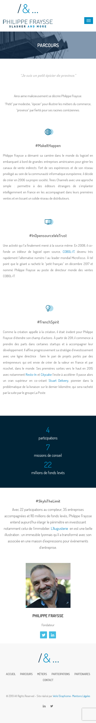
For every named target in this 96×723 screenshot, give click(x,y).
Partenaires (82, 674)
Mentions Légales (81, 696)
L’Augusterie (59, 528)
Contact (48, 680)
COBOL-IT (68, 251)
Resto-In (31, 374)
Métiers (42, 674)
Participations (61, 674)
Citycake (46, 374)
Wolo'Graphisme (62, 696)
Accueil (11, 674)
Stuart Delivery (58, 380)
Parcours (26, 674)
